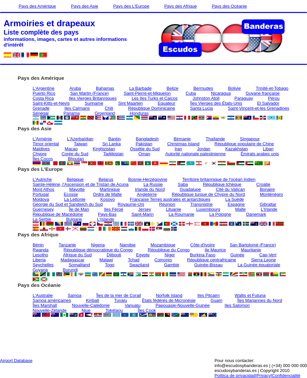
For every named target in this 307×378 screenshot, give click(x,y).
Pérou (274, 98)
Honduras (139, 113)
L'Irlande (269, 209)
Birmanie (181, 138)
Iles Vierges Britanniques (93, 98)
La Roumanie (181, 214)
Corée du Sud (75, 153)
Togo (109, 264)
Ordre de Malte (107, 194)
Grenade (41, 108)
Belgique (75, 179)
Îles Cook (147, 310)
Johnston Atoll (205, 98)
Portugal (41, 194)
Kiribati (92, 300)
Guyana (40, 269)
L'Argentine (43, 88)
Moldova (41, 199)
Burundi (70, 269)
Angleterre (147, 194)
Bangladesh (147, 138)
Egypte (143, 254)
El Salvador (268, 103)
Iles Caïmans (77, 108)
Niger (169, 254)
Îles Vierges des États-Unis (216, 103)
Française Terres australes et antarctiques (170, 199)
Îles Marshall (45, 305)
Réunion (167, 204)
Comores (163, 259)
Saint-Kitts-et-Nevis (51, 103)
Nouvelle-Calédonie (91, 305)
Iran (178, 148)
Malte (240, 209)
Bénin (38, 244)
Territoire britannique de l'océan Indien (218, 179)
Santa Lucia (201, 108)
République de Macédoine (58, 214)
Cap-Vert (267, 254)
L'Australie (43, 295)
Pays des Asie (84, 6)
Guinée (237, 254)
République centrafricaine (211, 259)
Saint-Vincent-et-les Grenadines (258, 108)
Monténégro (271, 194)
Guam (216, 300)
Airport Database (16, 360)
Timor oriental (46, 143)
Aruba (75, 88)
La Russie (153, 184)
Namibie (128, 244)
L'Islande (105, 219)
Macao (71, 148)
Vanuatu (132, 305)
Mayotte (77, 189)
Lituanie (173, 209)
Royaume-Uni (131, 204)
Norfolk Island (169, 295)
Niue (86, 310)
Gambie (171, 264)
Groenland (105, 113)
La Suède (234, 199)
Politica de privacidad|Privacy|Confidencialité (257, 375)
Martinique (110, 189)
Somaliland (79, 264)
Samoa (74, 295)
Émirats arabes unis (260, 153)
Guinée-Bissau (208, 264)
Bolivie (234, 88)
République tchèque (222, 184)
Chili (109, 108)
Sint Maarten (130, 103)
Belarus (106, 179)
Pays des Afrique (180, 6)
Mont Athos (43, 189)
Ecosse (71, 194)
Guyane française (263, 93)
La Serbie (42, 219)
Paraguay (243, 98)
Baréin (114, 138)
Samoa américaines (52, 300)
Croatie (263, 184)
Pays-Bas (107, 214)
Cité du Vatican (230, 189)
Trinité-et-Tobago (272, 88)
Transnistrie (201, 204)
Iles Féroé (113, 209)
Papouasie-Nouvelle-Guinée (182, 305)
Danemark (256, 214)
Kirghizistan (104, 148)
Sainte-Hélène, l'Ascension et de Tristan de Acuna (81, 184)
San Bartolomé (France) (253, 244)
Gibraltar (268, 204)
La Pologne (220, 214)
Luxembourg (208, 209)
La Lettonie (74, 199)
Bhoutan (76, 158)
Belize (172, 88)
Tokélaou (114, 310)
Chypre (40, 153)
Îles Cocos (43, 158)
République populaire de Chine (244, 143)
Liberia (39, 259)
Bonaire (267, 189)
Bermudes (203, 88)
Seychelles (43, 264)
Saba (183, 184)
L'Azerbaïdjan (80, 138)
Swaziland (139, 264)
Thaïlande (215, 138)
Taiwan (80, 143)
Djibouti (114, 254)
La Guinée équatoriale (258, 264)
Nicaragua (221, 93)
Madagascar (73, 259)
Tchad (134, 259)
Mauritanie (251, 249)
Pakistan (144, 143)
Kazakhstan (236, 148)
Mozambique (163, 244)
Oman (144, 153)
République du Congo (169, 249)
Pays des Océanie (229, 6)
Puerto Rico (44, 93)
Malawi (106, 259)
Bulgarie (74, 219)
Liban (268, 148)
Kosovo (107, 199)
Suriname (94, 103)
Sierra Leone (263, 259)
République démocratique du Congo (98, 249)
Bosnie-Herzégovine (147, 179)
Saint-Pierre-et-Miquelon (147, 93)
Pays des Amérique (37, 6)
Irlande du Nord (150, 189)
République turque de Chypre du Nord (208, 194)
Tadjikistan (113, 153)
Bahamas (105, 88)
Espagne (236, 204)
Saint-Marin (143, 214)
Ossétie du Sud (145, 148)
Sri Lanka (111, 143)
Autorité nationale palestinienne (195, 153)
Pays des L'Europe (131, 6)
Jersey (144, 209)
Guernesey (43, 209)
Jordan (203, 148)
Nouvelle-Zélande (50, 310)
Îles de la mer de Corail (119, 295)
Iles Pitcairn (208, 295)
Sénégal (41, 113)
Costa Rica (43, 98)
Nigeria (98, 244)
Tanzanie (67, 244)
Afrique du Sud (77, 254)
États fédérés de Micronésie (168, 300)
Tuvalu (120, 300)
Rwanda (41, 249)
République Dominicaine (151, 108)
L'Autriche (42, 179)
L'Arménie (42, 138)
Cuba (190, 93)
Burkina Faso (202, 254)
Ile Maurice (215, 249)
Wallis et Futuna (250, 295)
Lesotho (40, 254)
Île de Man (79, 209)
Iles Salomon (237, 305)
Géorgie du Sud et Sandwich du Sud (68, 204)
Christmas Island (183, 143)
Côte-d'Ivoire (202, 244)
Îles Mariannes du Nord (259, 300)
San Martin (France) (89, 93)
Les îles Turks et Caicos (154, 98)
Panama (72, 113)
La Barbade (140, 88)
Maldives (41, 148)
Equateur (166, 103)
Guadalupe (190, 189)
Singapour (250, 138)
